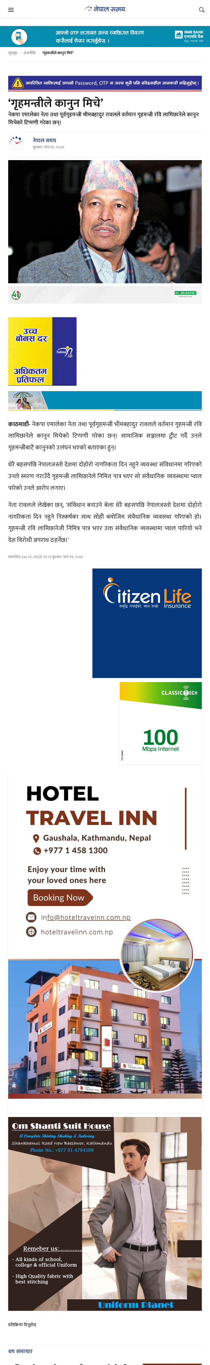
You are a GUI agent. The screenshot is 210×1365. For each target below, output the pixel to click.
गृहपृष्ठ (12, 53)
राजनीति (30, 53)
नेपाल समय (44, 140)
